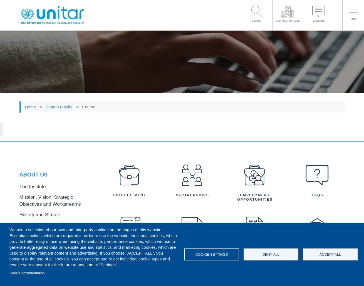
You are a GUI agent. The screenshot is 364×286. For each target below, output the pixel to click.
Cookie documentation (27, 273)
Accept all (330, 254)
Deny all (271, 254)
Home (30, 107)
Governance (29, 205)
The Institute (29, 173)
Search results (59, 107)
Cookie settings (211, 254)
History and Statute (35, 196)
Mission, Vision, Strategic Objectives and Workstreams (53, 184)
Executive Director (34, 214)
